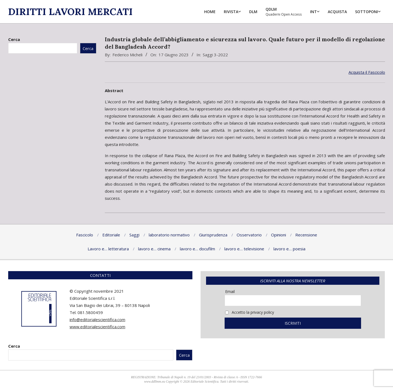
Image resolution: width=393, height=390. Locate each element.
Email (230, 291)
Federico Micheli (127, 54)
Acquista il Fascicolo (367, 72)
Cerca (14, 39)
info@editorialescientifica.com (97, 319)
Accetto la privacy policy (249, 312)
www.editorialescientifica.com (97, 326)
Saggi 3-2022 (215, 54)
